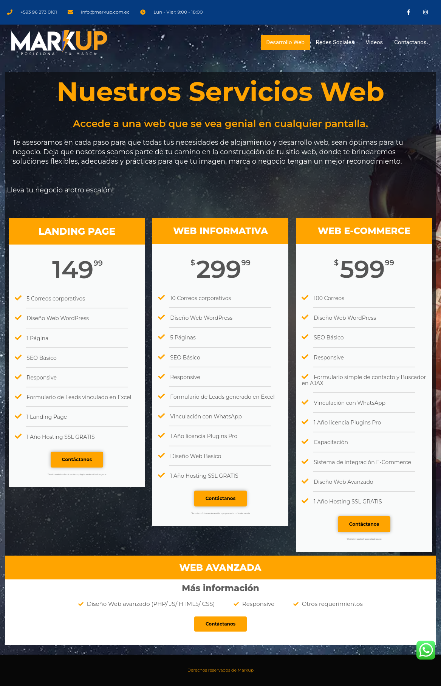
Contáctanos (77, 459)
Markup (246, 670)
